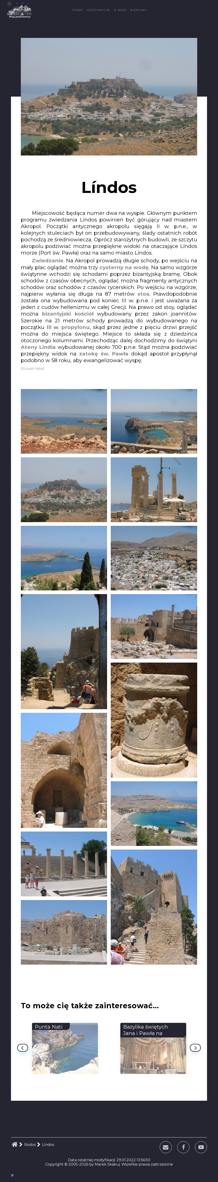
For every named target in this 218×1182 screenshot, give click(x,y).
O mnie (120, 10)
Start (77, 10)
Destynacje (98, 10)
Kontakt (138, 10)
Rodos (30, 1145)
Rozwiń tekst (33, 368)
